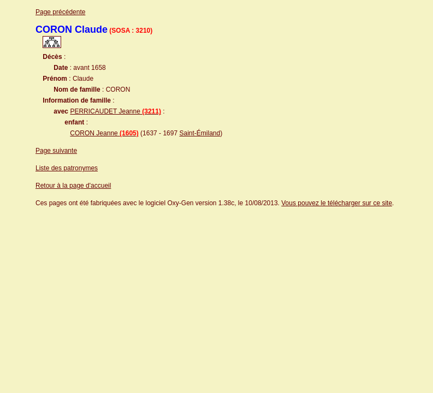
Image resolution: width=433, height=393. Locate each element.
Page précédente (60, 12)
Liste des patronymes (66, 168)
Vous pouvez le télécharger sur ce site (336, 203)
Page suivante (56, 150)
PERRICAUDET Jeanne (115, 111)
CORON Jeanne (104, 133)
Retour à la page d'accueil (73, 185)
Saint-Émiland (199, 133)
